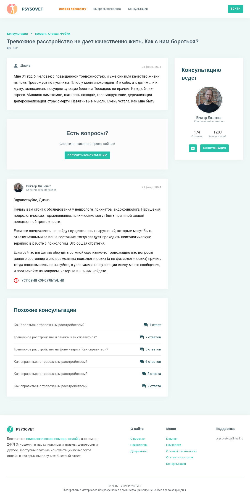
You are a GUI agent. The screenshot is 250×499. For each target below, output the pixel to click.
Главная (171, 438)
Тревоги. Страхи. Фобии (52, 33)
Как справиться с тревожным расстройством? (50, 362)
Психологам (138, 445)
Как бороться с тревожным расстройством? (49, 325)
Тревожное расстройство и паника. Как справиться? (55, 337)
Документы (138, 451)
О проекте (137, 438)
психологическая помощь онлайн (52, 439)
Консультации (17, 33)
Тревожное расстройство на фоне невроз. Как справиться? (61, 349)
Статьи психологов (179, 457)
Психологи (173, 445)
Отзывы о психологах (181, 451)
